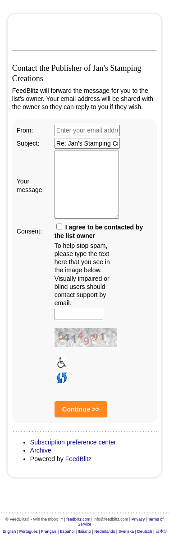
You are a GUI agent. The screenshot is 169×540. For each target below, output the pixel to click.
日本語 (161, 531)
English (9, 531)
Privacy (138, 519)
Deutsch (144, 531)
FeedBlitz (78, 458)
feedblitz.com (78, 519)
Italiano (84, 531)
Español (67, 531)
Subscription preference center (73, 442)
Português (28, 531)
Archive (40, 450)
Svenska (126, 531)
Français (49, 531)
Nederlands (104, 531)
